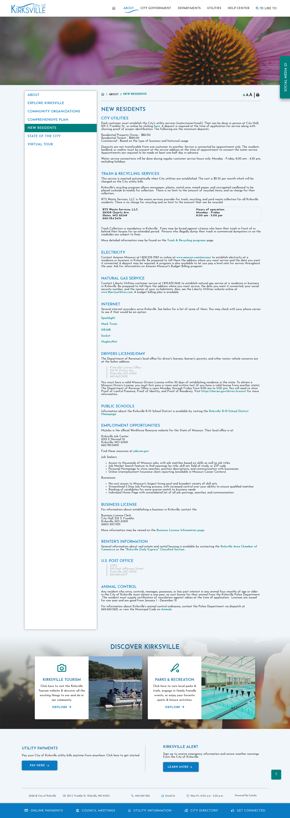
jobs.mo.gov (141, 451)
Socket (105, 335)
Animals (166, 609)
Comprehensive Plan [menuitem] (48, 120)
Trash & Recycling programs (186, 240)
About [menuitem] (33, 95)
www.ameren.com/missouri (193, 257)
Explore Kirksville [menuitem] (46, 103)
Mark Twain (109, 324)
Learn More (180, 767)
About (114, 94)
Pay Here (39, 765)
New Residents (135, 94)
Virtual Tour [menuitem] (40, 144)
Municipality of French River (28, 8)
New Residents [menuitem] (42, 128)
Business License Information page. (180, 530)
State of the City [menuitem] (44, 136)
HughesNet (109, 341)
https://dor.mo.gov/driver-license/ (223, 391)
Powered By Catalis (246, 795)
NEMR (106, 329)
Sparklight (108, 318)
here (157, 126)
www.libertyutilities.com (117, 292)
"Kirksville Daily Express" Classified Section (154, 549)
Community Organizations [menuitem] (54, 111)
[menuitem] (114, 8)
